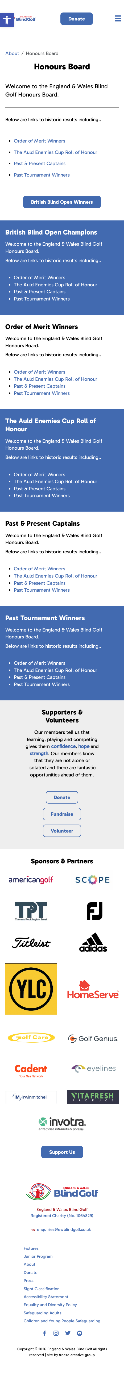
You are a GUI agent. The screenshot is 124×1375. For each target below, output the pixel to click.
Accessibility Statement (46, 1296)
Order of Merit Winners (39, 141)
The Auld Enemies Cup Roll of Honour (55, 152)
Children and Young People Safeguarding (62, 1320)
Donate (31, 1272)
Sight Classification (42, 1288)
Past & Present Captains (39, 163)
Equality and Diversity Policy (50, 1304)
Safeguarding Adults (42, 1312)
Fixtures (31, 1248)
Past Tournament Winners (42, 175)
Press (29, 1280)
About (12, 53)
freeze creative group (77, 1355)
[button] (7, 20)
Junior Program (38, 1256)
